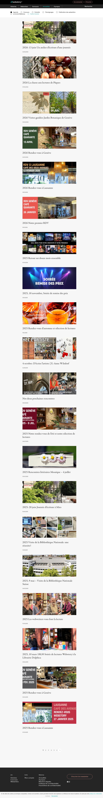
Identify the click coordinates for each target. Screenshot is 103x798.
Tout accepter (54, 796)
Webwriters (24, 6)
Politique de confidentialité (48, 784)
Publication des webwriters (65, 12)
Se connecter (78, 2)
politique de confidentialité (96, 793)
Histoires (13, 6)
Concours (36, 6)
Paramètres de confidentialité (49, 786)
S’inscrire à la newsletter (79, 777)
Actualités (47, 6)
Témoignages (48, 12)
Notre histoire (33, 14)
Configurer (47, 796)
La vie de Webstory (17, 14)
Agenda (14, 12)
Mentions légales (45, 782)
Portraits (36, 12)
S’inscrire (88, 2)
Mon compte (29, 778)
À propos (58, 6)
